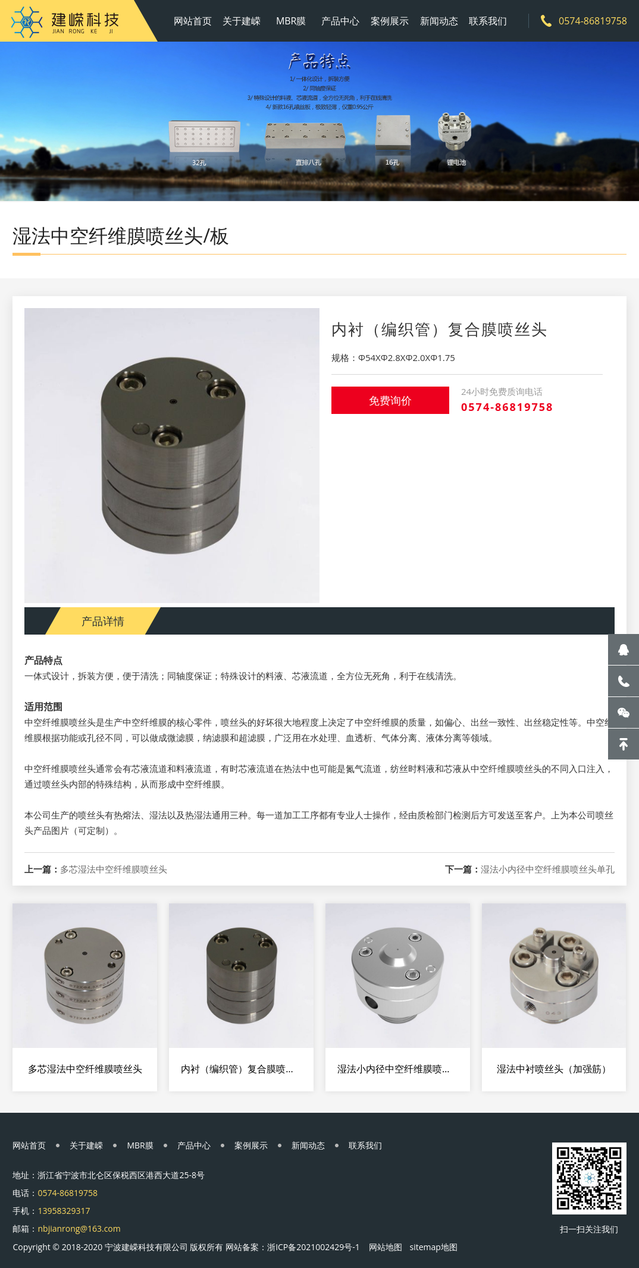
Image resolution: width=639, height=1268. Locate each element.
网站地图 (385, 1247)
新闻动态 (439, 20)
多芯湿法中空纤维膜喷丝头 (113, 869)
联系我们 (488, 20)
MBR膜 (291, 20)
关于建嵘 (242, 20)
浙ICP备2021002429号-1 (313, 1247)
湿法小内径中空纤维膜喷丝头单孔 (548, 869)
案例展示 (390, 20)
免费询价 (390, 400)
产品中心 (340, 20)
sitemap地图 (433, 1247)
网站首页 (193, 20)
